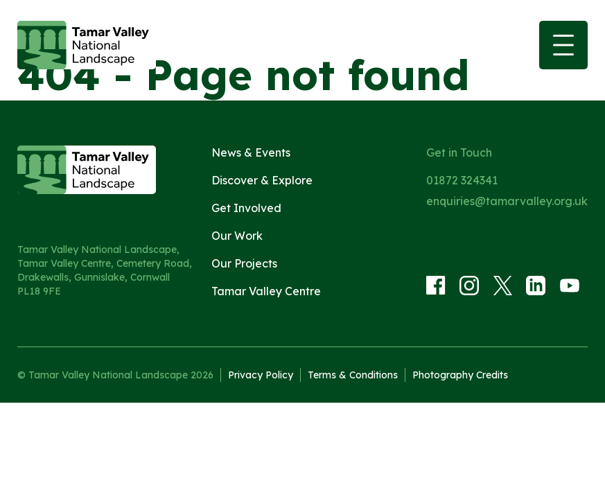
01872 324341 (462, 180)
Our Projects (244, 263)
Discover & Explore (262, 180)
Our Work (237, 236)
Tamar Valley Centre (266, 291)
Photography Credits (460, 375)
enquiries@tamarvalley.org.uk (507, 201)
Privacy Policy (260, 375)
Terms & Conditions (353, 375)
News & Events (250, 152)
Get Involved (246, 208)
